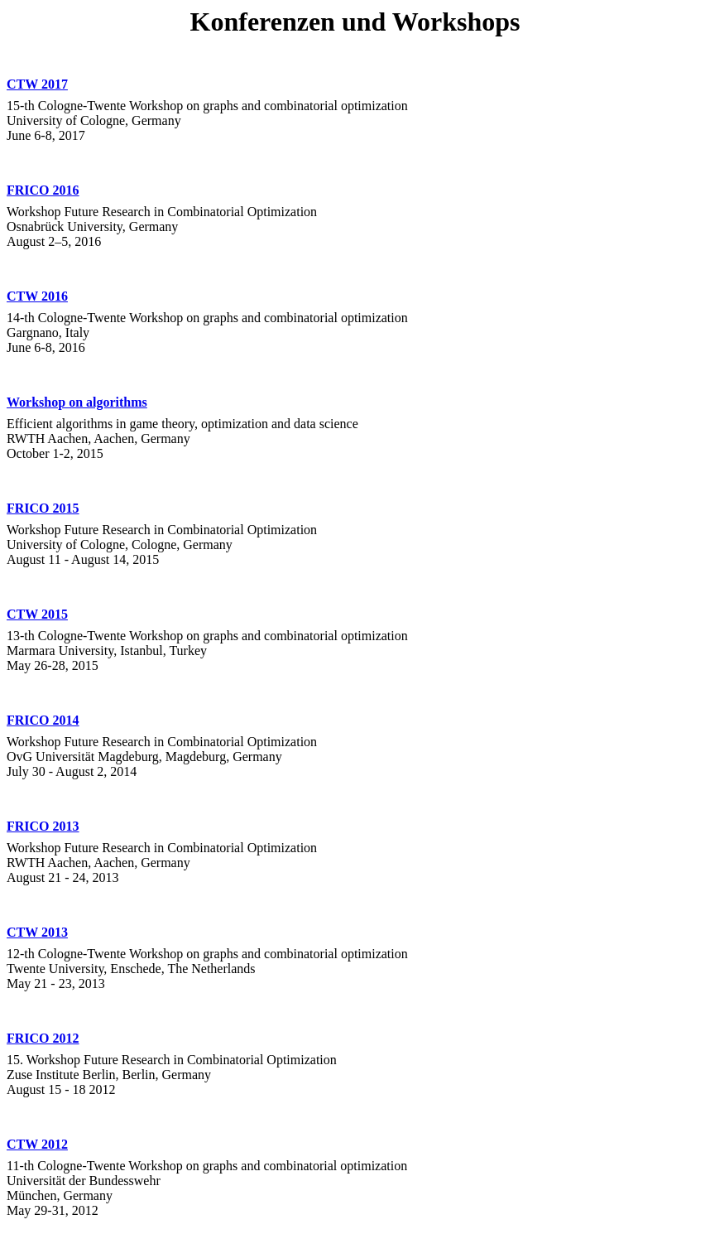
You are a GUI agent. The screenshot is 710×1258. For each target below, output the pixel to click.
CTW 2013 (37, 932)
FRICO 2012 (43, 1038)
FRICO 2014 (43, 720)
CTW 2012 (37, 1144)
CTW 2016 (37, 296)
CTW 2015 (37, 614)
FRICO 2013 (43, 826)
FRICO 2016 (43, 190)
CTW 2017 (37, 84)
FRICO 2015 (43, 508)
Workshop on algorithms (77, 402)
